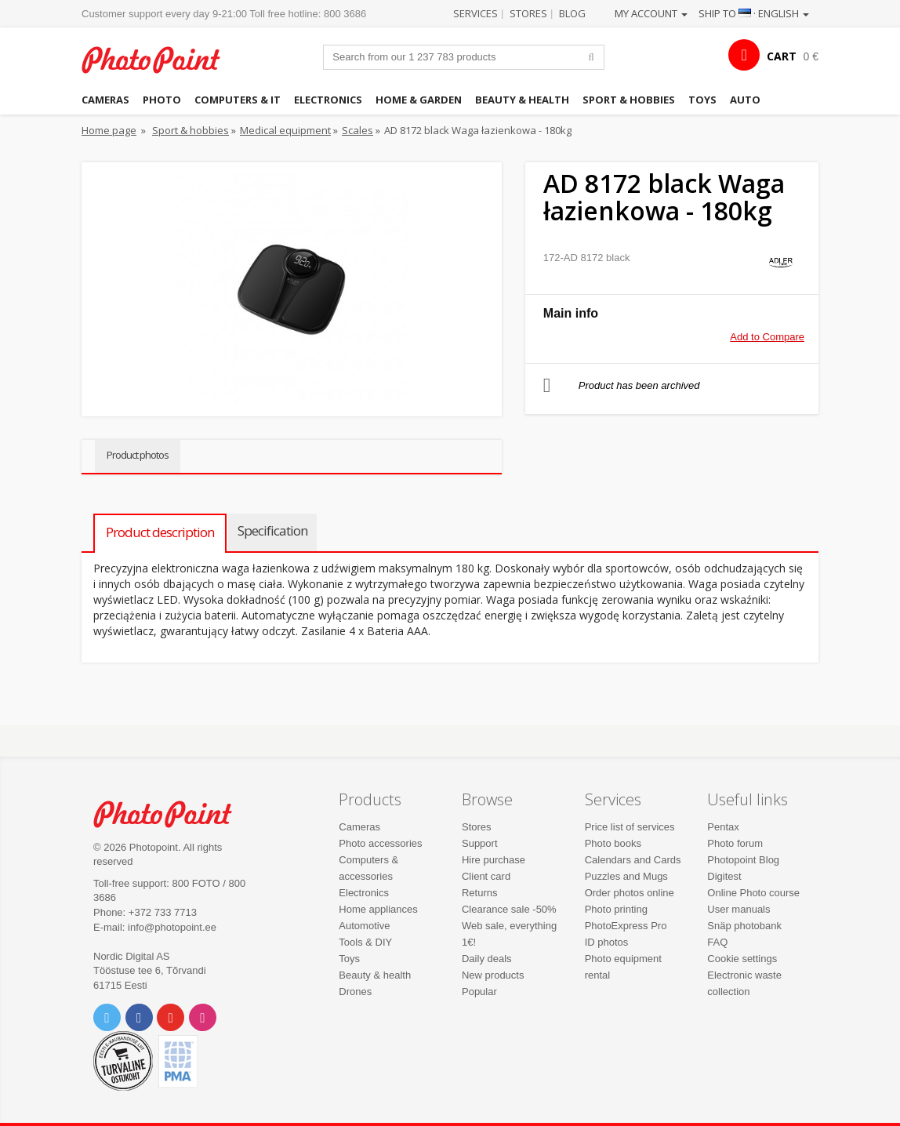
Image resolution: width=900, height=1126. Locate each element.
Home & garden (419, 100)
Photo (162, 100)
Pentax (723, 827)
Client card (486, 876)
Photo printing (616, 909)
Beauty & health (522, 100)
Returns (480, 893)
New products (493, 975)
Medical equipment (285, 130)
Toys (702, 100)
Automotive (364, 926)
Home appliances (378, 909)
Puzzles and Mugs (626, 876)
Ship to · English (754, 13)
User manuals (738, 909)
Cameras (105, 100)
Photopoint (160, 60)
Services (475, 13)
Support (480, 843)
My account (651, 13)
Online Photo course (753, 893)
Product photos (138, 455)
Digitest (724, 876)
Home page (109, 130)
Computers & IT (237, 100)
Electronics (328, 100)
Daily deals (487, 958)
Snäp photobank (744, 926)
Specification (272, 530)
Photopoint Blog (743, 860)
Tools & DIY (365, 942)
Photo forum (735, 843)
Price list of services (630, 827)
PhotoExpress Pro (626, 926)
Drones (355, 991)
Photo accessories (380, 843)
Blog (572, 13)
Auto (745, 100)
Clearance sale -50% (509, 909)
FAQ (717, 942)
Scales (357, 130)
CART (782, 56)
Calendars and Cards (633, 860)
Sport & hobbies (628, 100)
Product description (160, 532)
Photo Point (171, 814)
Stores (528, 13)
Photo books (613, 843)
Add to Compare (767, 337)
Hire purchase (493, 860)
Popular (479, 991)
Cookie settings (742, 958)
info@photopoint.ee (172, 927)
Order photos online (629, 893)
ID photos (607, 942)
